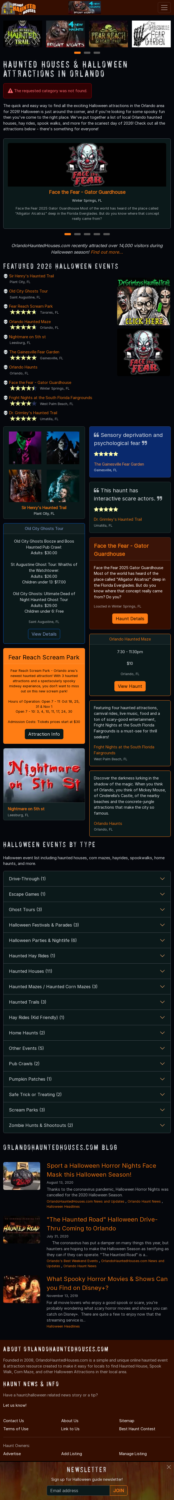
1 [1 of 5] (67, 234)
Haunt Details (130, 618)
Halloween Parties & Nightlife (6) (43, 940)
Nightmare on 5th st (27, 336)
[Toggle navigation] (164, 7)
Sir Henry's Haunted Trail (31, 276)
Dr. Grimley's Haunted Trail (33, 412)
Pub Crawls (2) (24, 1063)
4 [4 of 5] (96, 234)
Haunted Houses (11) (30, 971)
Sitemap (126, 1420)
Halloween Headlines (63, 1206)
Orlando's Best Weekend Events (72, 1261)
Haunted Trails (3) (27, 1002)
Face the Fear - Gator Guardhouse (87, 192)
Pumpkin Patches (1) (30, 1079)
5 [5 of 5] (106, 234)
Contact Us (13, 1420)
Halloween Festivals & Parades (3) (44, 925)
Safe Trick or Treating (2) (35, 1094)
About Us (70, 1420)
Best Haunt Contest (137, 1428)
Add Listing (71, 1453)
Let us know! (14, 1405)
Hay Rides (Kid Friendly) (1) (36, 1017)
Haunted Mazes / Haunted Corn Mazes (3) (53, 986)
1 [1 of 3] (77, 53)
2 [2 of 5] (77, 234)
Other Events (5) (26, 1048)
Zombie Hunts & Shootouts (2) (41, 1125)
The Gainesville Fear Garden (34, 352)
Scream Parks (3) (27, 1110)
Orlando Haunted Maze (30, 321)
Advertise (12, 1453)
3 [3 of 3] (97, 53)
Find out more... (107, 252)
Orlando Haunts (23, 367)
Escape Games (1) (27, 894)
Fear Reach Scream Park (31, 306)
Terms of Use (15, 1428)
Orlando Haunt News (144, 1201)
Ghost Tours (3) (25, 909)
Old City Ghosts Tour (28, 291)
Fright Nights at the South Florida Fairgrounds (50, 397)
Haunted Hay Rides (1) (32, 955)
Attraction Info (44, 734)
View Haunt (130, 686)
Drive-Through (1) (27, 878)
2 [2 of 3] (87, 53)
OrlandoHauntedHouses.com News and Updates (85, 1201)
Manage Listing (133, 1453)
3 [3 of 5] (87, 234)
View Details (44, 634)
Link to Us (70, 1428)
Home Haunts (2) (27, 1033)
